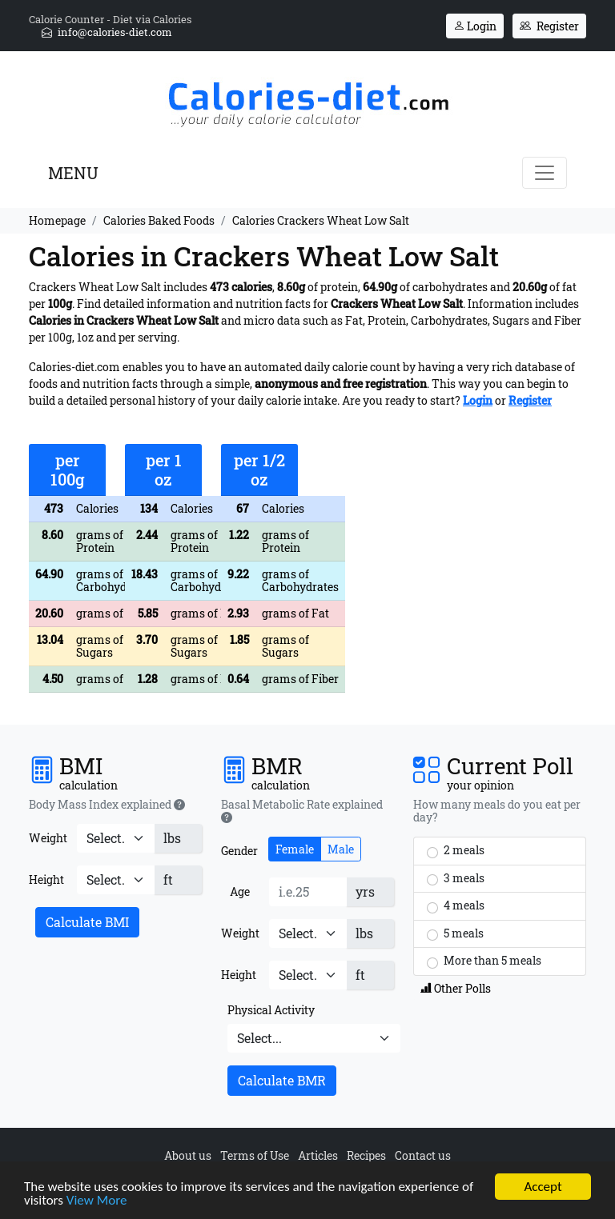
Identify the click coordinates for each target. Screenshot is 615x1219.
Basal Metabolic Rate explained (302, 811)
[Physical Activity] (313, 1038)
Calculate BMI (87, 921)
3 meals (455, 878)
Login (474, 26)
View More (96, 1203)
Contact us (423, 1155)
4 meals (455, 905)
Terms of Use (254, 1155)
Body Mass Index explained (107, 804)
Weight (48, 837)
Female (294, 849)
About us (187, 1155)
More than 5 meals (484, 961)
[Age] (308, 891)
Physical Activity (271, 1009)
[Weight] (116, 838)
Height (46, 879)
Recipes (366, 1155)
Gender (239, 850)
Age (240, 891)
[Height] (116, 879)
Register (549, 26)
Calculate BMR (282, 1080)
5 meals (455, 933)
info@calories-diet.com (107, 32)
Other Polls (455, 988)
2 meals (455, 850)
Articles (318, 1155)
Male (341, 849)
